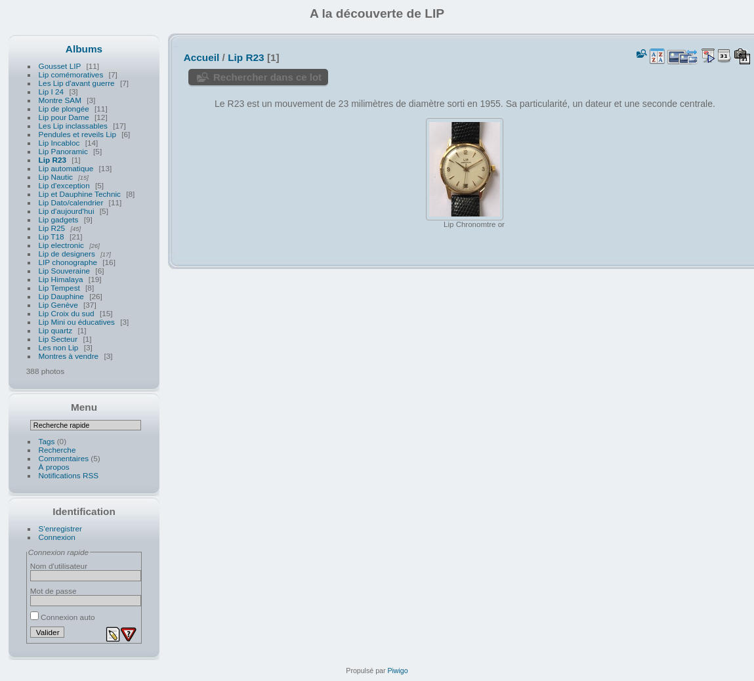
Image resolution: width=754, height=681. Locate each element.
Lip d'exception (64, 185)
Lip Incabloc (59, 142)
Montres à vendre (69, 356)
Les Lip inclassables (73, 125)
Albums (84, 48)
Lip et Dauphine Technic (80, 194)
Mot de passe (53, 591)
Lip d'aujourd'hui (66, 211)
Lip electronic (63, 245)
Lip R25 (52, 228)
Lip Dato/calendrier (71, 202)
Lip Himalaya (61, 279)
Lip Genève (58, 304)
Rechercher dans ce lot (267, 77)
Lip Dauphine (61, 296)
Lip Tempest (59, 287)
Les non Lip (59, 347)
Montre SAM (60, 100)
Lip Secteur (58, 339)
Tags (47, 441)
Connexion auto (62, 617)
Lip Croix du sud (66, 313)
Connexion (57, 537)
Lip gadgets (59, 219)
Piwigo (397, 670)
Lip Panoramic (63, 151)
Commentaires (64, 458)
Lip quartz (56, 330)
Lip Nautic (56, 177)
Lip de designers (67, 253)
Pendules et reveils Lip (77, 134)
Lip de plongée (64, 108)
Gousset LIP (60, 66)
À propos (54, 467)
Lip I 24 (51, 91)
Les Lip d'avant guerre (77, 83)
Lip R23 (53, 159)
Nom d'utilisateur (58, 566)
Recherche (57, 449)
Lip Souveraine (65, 270)
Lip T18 (51, 236)
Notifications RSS (69, 475)
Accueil (202, 57)
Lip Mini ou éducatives (77, 322)
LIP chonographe (68, 262)
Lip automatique (66, 168)
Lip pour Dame (64, 117)
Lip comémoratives (71, 74)
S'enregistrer (60, 528)
